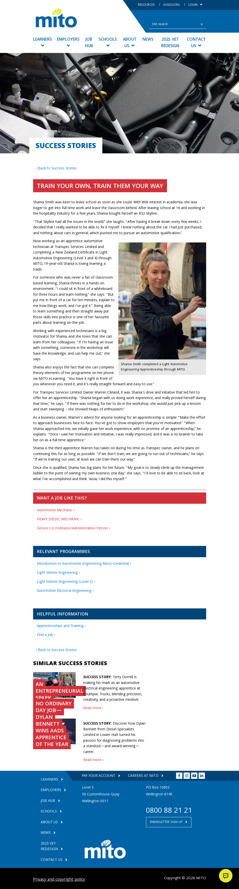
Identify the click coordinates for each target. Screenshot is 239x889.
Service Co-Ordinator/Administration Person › (73, 529)
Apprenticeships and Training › (61, 626)
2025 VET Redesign (170, 43)
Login (195, 5)
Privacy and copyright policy (59, 879)
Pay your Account (98, 776)
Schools (108, 41)
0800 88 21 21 (169, 811)
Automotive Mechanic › (56, 510)
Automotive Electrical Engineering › (65, 591)
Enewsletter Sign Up (167, 822)
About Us (130, 43)
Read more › (93, 708)
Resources (147, 5)
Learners (42, 41)
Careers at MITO (144, 776)
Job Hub (89, 43)
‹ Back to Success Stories (56, 169)
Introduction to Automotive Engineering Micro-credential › (84, 564)
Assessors (172, 5)
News (147, 39)
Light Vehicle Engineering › (58, 573)
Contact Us (196, 43)
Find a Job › (46, 635)
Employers (68, 41)
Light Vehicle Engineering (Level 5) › (66, 582)
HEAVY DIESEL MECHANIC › (59, 520)
